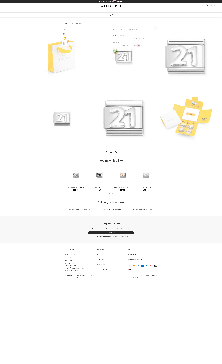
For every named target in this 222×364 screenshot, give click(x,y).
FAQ (129, 262)
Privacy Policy (126, 236)
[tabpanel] (62, 56)
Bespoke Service (120, 10)
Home (66, 23)
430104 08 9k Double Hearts (122, 188)
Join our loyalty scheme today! (111, 15)
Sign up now (111, 232)
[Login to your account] (211, 5)
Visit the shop (13, 5)
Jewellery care (100, 259)
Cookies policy (132, 254)
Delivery (122, 35)
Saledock (80, 277)
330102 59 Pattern (99, 188)
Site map (90, 275)
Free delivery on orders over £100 (80, 15)
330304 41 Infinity (146, 188)
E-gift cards (130, 10)
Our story (4, 5)
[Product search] (207, 5)
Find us (98, 254)
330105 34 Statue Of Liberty (76, 188)
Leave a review (100, 262)
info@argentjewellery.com (114, 209)
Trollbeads (111, 10)
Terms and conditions (133, 252)
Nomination (102, 10)
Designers (94, 10)
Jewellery (86, 10)
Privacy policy (132, 257)
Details (115, 35)
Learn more (120, 1)
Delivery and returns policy (135, 259)
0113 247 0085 (71, 254)
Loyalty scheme (101, 264)
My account (100, 257)
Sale (137, 10)
